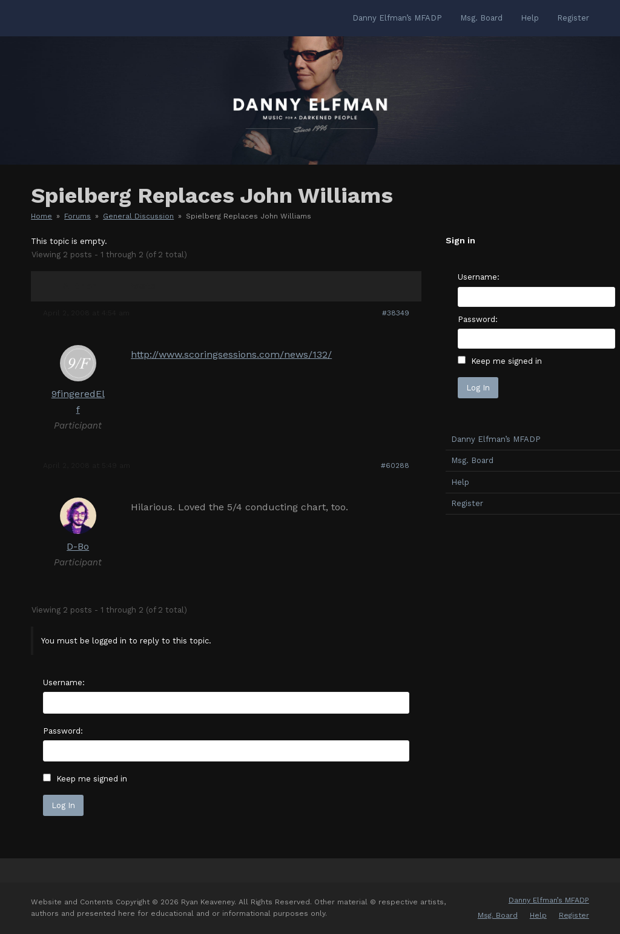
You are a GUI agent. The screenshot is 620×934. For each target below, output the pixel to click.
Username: (64, 682)
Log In (63, 805)
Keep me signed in (91, 778)
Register (574, 915)
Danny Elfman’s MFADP (549, 900)
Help (538, 915)
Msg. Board (498, 915)
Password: (63, 730)
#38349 (395, 313)
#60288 (395, 465)
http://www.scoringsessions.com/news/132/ (231, 354)
